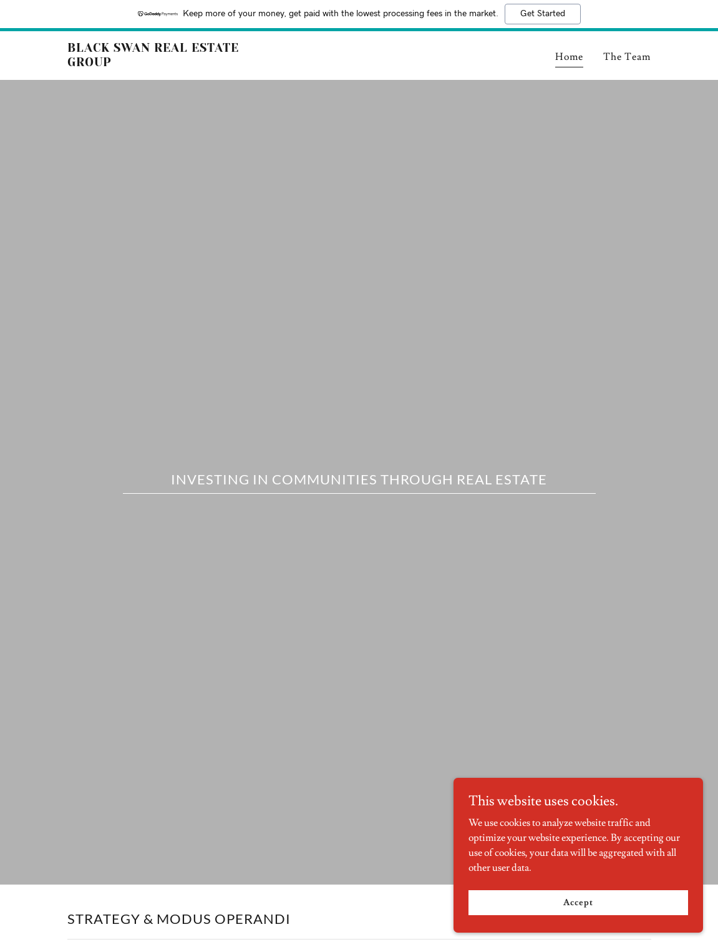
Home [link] (569, 57)
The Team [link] (627, 57)
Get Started (542, 13)
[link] (169, 63)
